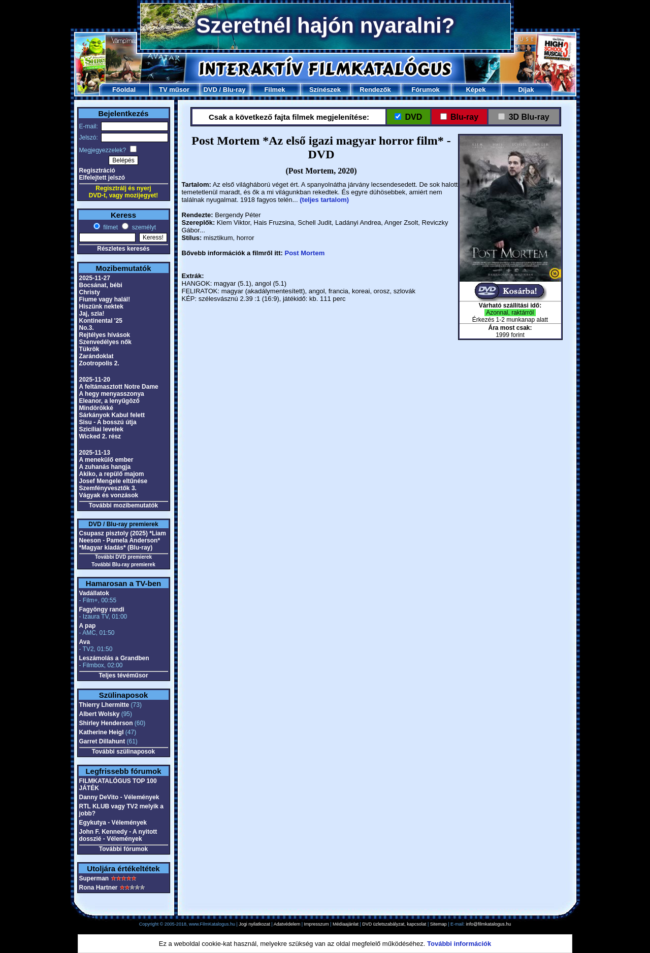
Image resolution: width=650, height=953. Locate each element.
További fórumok (123, 849)
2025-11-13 (94, 452)
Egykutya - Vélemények (113, 822)
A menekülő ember (106, 459)
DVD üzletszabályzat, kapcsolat (394, 924)
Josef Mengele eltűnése (113, 481)
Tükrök (89, 349)
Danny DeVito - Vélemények (119, 797)
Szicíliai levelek (101, 429)
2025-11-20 (94, 379)
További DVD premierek (123, 557)
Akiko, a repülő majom (111, 474)
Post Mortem (304, 253)
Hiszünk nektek (101, 306)
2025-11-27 (94, 278)
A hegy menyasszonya (111, 393)
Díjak (526, 89)
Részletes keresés (123, 248)
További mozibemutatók (123, 505)
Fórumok (425, 89)
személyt (143, 227)
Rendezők (375, 89)
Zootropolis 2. (99, 363)
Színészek (325, 89)
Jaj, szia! (92, 313)
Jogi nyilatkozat (254, 924)
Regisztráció (97, 170)
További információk (459, 943)
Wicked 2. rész (100, 436)
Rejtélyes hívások (105, 334)
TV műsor (174, 89)
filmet (110, 227)
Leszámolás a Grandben (114, 658)
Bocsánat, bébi (100, 285)
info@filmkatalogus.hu (488, 924)
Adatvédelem (287, 924)
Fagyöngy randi (101, 609)
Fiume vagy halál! (105, 299)
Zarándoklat (96, 356)
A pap (87, 625)
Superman (94, 878)
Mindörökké (96, 408)
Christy (89, 292)
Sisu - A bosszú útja (108, 422)
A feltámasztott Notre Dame (118, 386)
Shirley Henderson (106, 723)
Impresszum (316, 924)
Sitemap (438, 924)
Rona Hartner (98, 887)
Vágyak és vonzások (109, 495)
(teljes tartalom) (324, 199)
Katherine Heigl (101, 732)
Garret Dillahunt (102, 741)
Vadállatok (94, 593)
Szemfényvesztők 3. (108, 488)
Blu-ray (234, 89)
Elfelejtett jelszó (102, 177)
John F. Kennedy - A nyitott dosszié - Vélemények (118, 835)
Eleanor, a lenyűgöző (109, 400)
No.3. (86, 327)
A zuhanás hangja (105, 466)
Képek (475, 89)
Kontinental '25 (101, 320)
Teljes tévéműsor (123, 675)
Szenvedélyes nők (105, 342)
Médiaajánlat (346, 924)
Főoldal (124, 89)
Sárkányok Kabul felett (112, 415)
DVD (210, 89)
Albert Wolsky (99, 714)
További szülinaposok (123, 751)
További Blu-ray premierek (123, 564)
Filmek (274, 89)
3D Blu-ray (528, 117)
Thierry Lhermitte (104, 704)
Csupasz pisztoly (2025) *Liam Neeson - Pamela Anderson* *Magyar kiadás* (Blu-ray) (122, 540)
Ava (84, 641)
